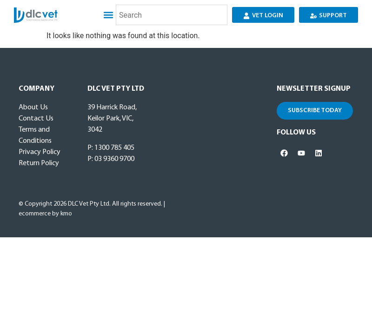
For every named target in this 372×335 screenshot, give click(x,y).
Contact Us (36, 118)
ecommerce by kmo (45, 213)
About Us (33, 107)
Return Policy (39, 163)
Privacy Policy (39, 152)
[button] (108, 15)
